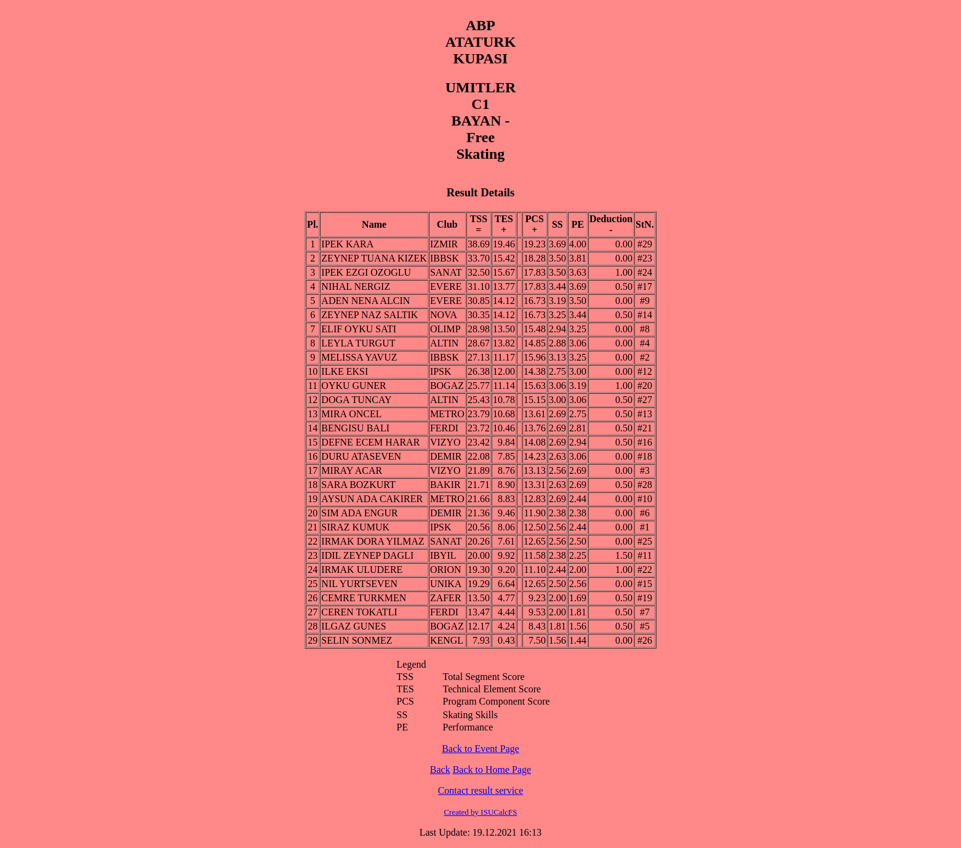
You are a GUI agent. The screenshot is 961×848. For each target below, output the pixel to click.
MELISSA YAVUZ (359, 357)
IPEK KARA (347, 244)
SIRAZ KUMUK (355, 527)
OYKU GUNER (353, 385)
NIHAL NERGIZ (355, 286)
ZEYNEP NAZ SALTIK (369, 315)
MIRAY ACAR (351, 470)
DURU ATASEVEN (361, 456)
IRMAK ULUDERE (361, 569)
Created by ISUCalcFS (480, 812)
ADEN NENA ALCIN (365, 300)
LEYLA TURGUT (358, 343)
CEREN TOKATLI (359, 612)
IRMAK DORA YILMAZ (372, 541)
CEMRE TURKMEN (363, 598)
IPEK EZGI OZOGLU (366, 272)
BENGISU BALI (355, 428)
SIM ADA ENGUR (359, 513)
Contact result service (481, 790)
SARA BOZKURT (358, 484)
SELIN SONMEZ (356, 640)
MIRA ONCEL (351, 414)
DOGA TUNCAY (356, 399)
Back (440, 769)
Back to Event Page (480, 748)
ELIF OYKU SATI (358, 329)
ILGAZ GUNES (353, 626)
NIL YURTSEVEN (359, 583)
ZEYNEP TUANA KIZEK (374, 258)
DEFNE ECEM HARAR (370, 442)
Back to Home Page (492, 769)
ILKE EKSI (344, 371)
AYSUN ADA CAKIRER (372, 499)
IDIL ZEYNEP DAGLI (367, 555)
